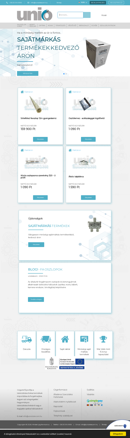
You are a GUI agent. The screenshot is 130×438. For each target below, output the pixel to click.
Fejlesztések (59, 411)
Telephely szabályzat (63, 415)
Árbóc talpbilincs (76, 177)
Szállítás (90, 390)
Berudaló (84, 25)
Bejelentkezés (98, 3)
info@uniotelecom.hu (37, 3)
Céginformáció (60, 390)
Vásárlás (90, 394)
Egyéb (94, 25)
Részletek (40, 139)
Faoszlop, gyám (22, 25)
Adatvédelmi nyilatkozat (65, 402)
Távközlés (60, 25)
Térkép (57, 3)
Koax (50, 25)
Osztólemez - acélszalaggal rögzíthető (87, 118)
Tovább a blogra (36, 299)
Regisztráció (116, 3)
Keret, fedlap (32, 25)
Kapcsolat (58, 406)
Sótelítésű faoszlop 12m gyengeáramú (38, 118)
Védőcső (72, 25)
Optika (42, 25)
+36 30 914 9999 (14, 3)
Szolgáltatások (107, 25)
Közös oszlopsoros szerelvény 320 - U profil (38, 177)
